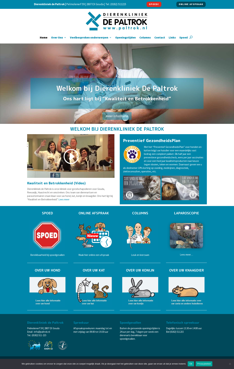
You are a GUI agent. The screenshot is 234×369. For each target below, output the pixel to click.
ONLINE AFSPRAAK (191, 4)
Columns (145, 37)
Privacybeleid (204, 363)
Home (43, 37)
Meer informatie (117, 116)
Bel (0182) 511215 (175, 331)
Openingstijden (125, 37)
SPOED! (154, 4)
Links (172, 37)
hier (86, 254)
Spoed (183, 37)
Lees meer (63, 199)
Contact (159, 37)
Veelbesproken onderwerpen (89, 37)
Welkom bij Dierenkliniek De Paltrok (117, 88)
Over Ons (57, 37)
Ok (190, 363)
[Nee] (230, 364)
